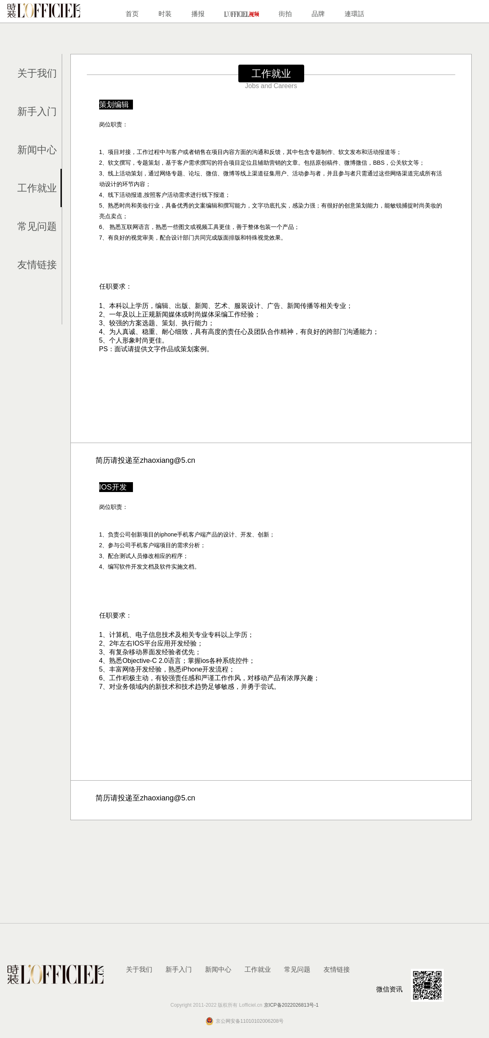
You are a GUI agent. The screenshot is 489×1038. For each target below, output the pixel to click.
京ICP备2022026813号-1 (291, 1005)
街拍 (285, 13)
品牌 (318, 13)
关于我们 (37, 73)
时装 (165, 13)
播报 (198, 13)
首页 (132, 13)
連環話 (354, 13)
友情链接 (37, 264)
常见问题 (37, 226)
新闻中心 (37, 149)
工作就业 (37, 188)
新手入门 (37, 111)
